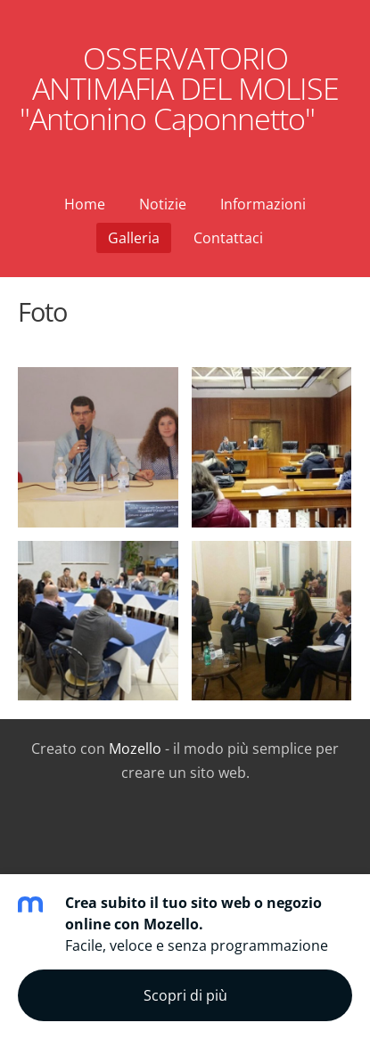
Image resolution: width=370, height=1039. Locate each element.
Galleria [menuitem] (134, 238)
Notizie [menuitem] (162, 204)
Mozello (135, 748)
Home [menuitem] (84, 204)
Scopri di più (185, 995)
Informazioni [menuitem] (263, 204)
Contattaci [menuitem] (228, 238)
